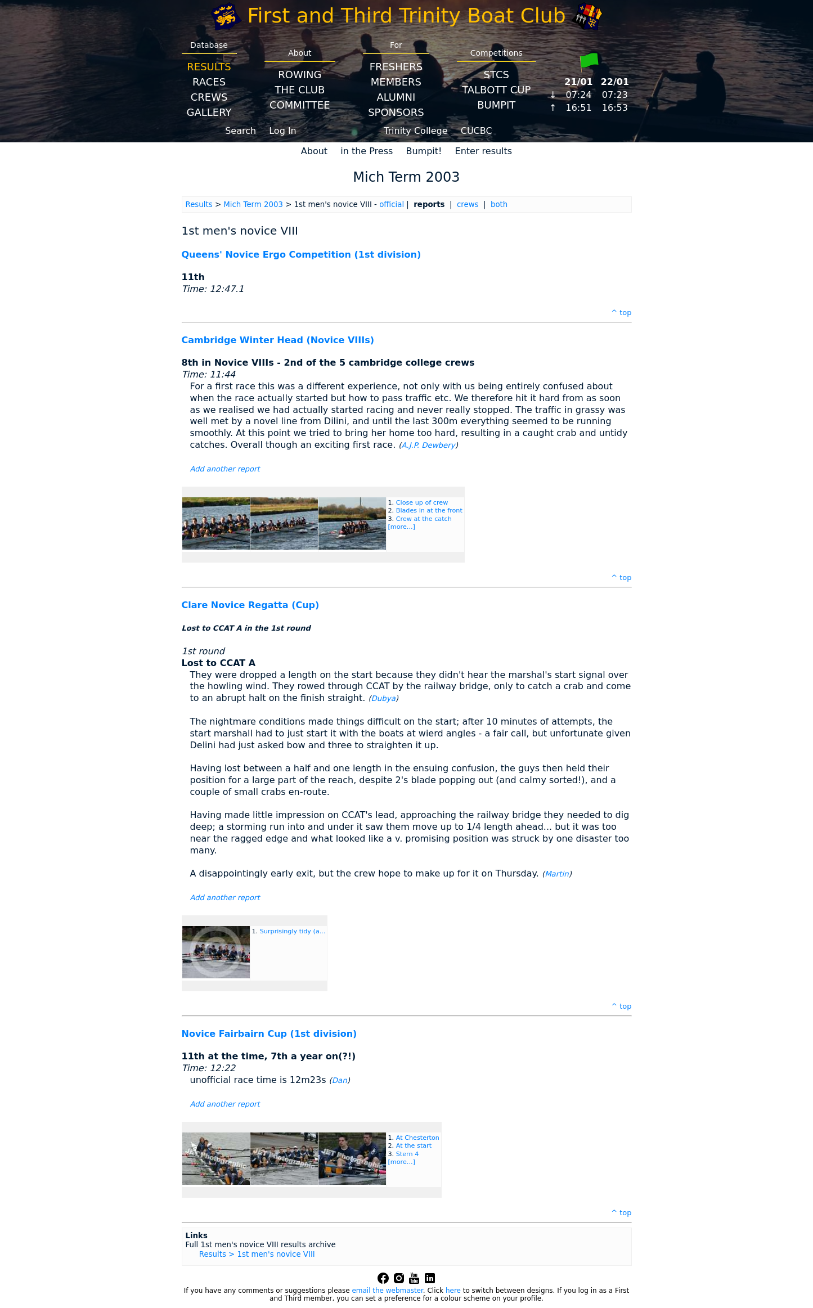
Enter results (484, 151)
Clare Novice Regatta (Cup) (251, 605)
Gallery (209, 112)
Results (209, 67)
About (314, 151)
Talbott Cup (496, 90)
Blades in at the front (429, 510)
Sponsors (396, 112)
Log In (283, 130)
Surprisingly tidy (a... (293, 931)
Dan (339, 1080)
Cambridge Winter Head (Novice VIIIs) (278, 340)
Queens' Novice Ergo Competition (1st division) (301, 254)
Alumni (395, 97)
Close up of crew (422, 502)
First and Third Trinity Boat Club (407, 15)
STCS (496, 74)
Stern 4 (407, 1154)
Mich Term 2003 (253, 204)
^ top (621, 312)
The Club (300, 90)
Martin (557, 874)
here (453, 1290)
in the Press (366, 151)
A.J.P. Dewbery (428, 445)
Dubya (383, 698)
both (499, 204)
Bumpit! (424, 151)
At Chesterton (417, 1137)
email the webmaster (387, 1290)
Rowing (299, 74)
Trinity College (416, 130)
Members (396, 82)
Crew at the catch (424, 519)
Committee (299, 105)
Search (240, 130)
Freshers (396, 67)
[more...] (401, 527)
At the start (414, 1145)
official (391, 204)
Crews (209, 97)
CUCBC (476, 130)
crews (468, 204)
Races (209, 82)
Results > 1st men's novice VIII (257, 1254)
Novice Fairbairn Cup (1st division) (269, 1033)
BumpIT (496, 105)
